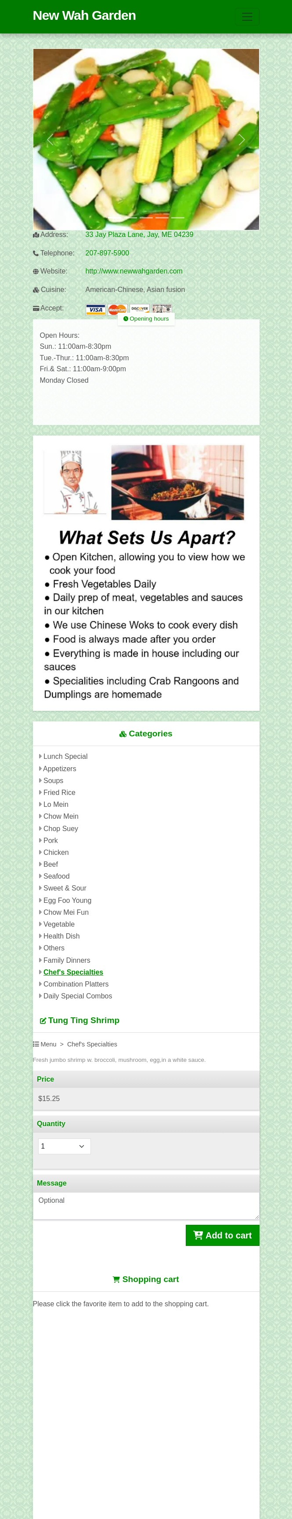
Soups (53, 780)
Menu (45, 1044)
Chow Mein (61, 816)
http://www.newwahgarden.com (134, 271)
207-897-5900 (108, 253)
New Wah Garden (84, 14)
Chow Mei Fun (66, 912)
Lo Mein (55, 804)
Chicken (56, 852)
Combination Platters (76, 984)
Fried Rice (59, 792)
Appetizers (59, 768)
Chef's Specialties (73, 972)
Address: (50, 234)
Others (54, 948)
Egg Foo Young (67, 900)
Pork (50, 840)
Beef (50, 864)
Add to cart (222, 1235)
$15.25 (49, 1098)
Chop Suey (60, 828)
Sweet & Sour (65, 888)
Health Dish (61, 936)
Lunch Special (65, 756)
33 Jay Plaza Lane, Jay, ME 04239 (140, 234)
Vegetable (59, 924)
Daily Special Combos (77, 996)
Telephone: (54, 253)
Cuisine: (49, 289)
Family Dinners (66, 960)
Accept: (48, 308)
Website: (50, 271)
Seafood (56, 876)
